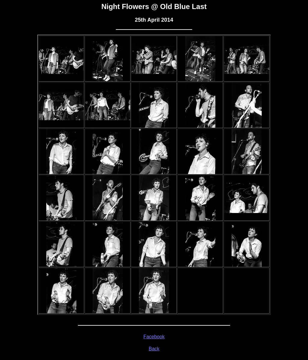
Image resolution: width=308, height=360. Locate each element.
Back (154, 348)
